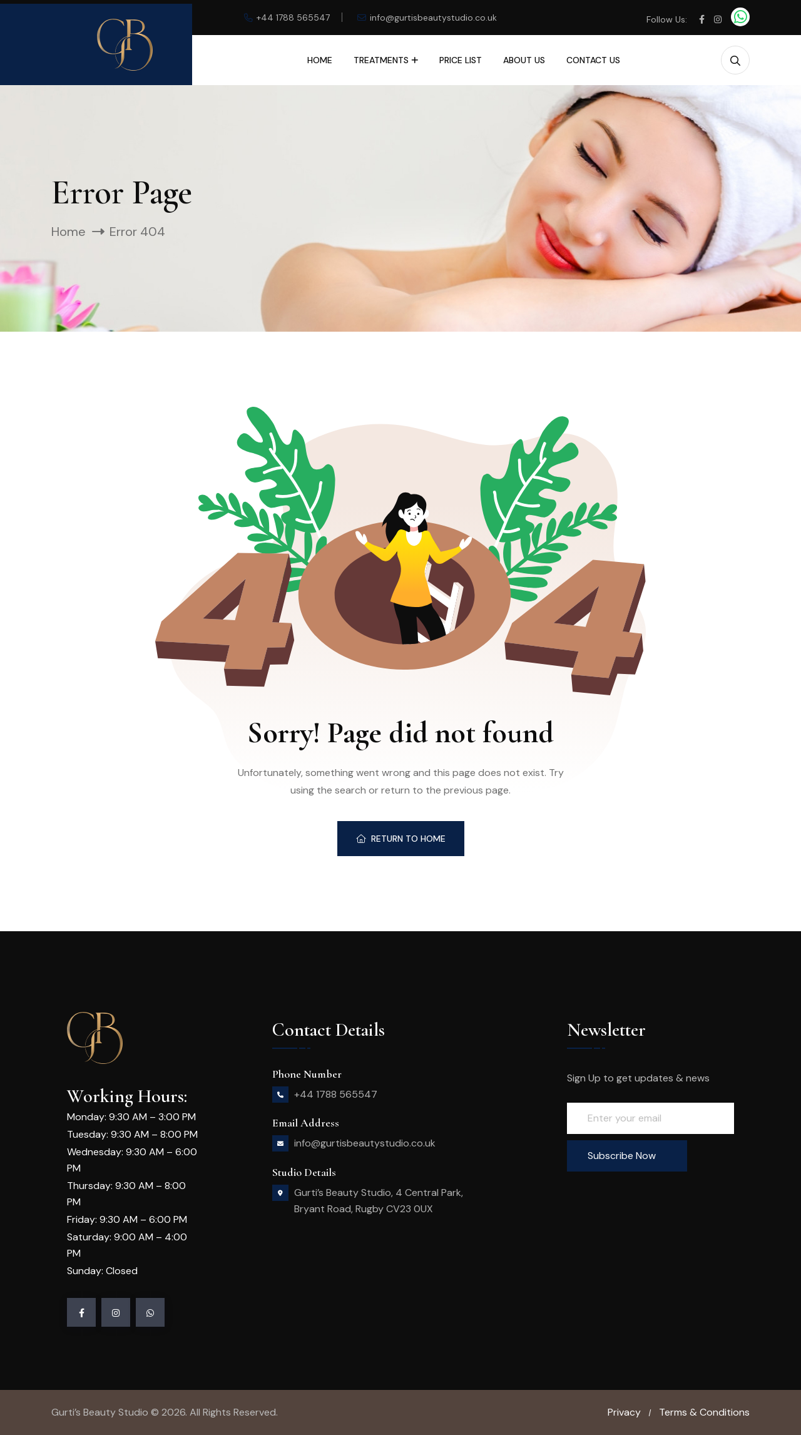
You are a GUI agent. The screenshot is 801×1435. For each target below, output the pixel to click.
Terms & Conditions (704, 1412)
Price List (460, 60)
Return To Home (401, 838)
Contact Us (593, 60)
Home (319, 60)
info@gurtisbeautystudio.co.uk (433, 17)
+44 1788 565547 (293, 17)
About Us (524, 60)
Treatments (381, 60)
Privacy (624, 1412)
